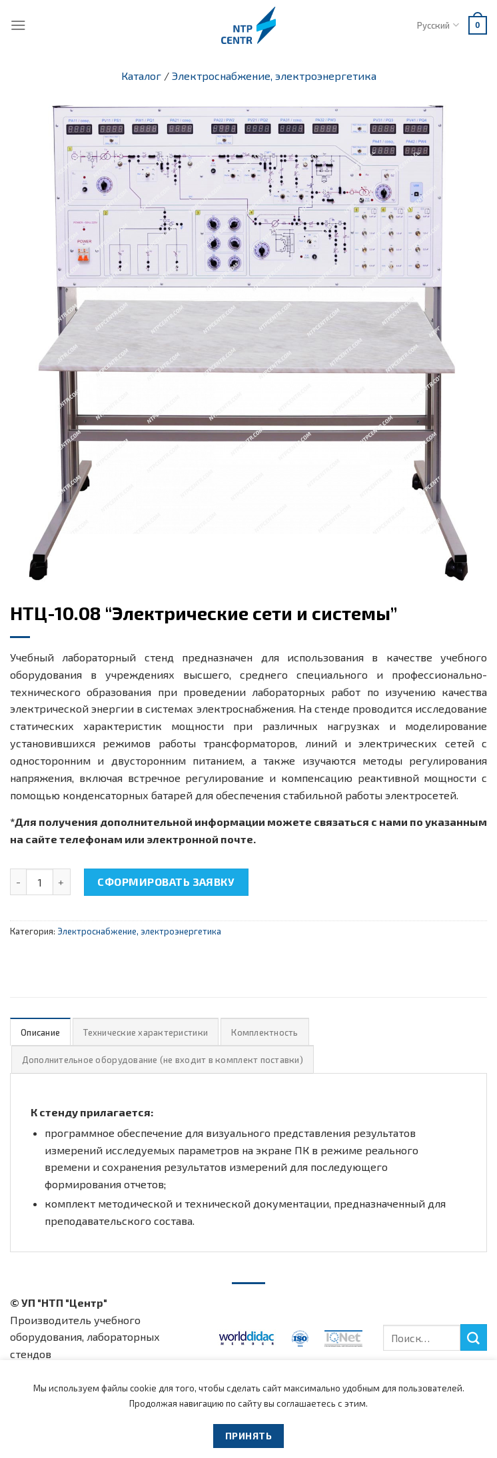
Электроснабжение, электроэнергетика (274, 75)
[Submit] (473, 1337)
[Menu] (18, 25)
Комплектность (264, 1032)
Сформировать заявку (166, 881)
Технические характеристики (145, 1032)
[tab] (40, 1032)
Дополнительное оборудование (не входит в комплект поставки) (162, 1059)
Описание (40, 1032)
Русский (437, 25)
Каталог (141, 75)
